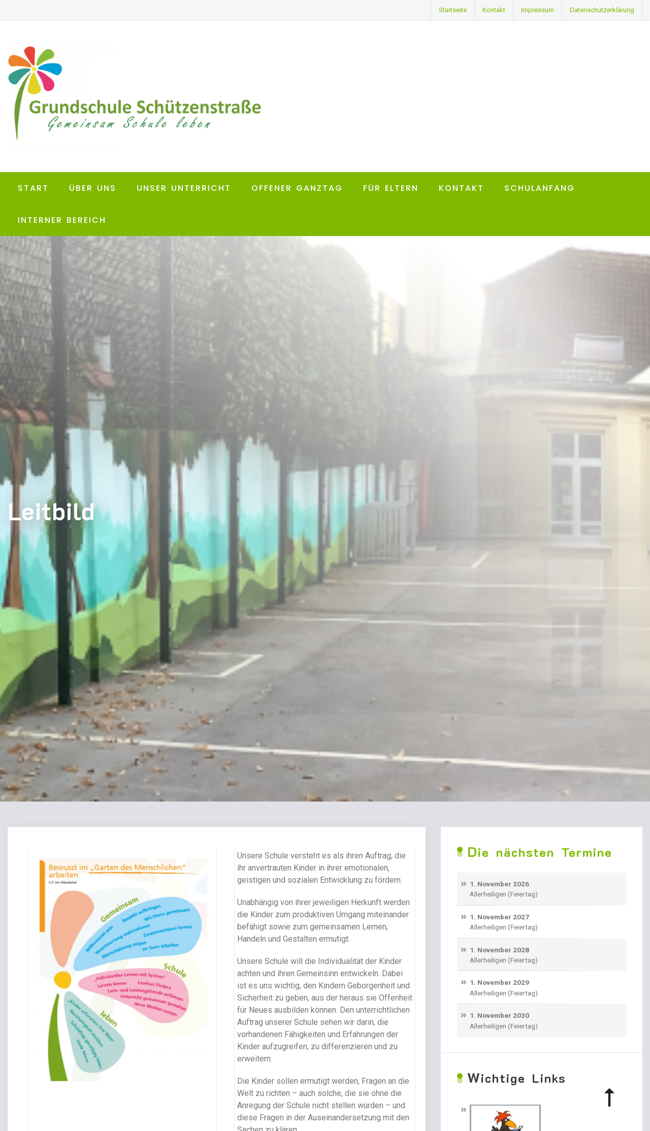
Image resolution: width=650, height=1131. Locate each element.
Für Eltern (390, 188)
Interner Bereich (62, 220)
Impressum (537, 10)
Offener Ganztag (297, 188)
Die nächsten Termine (539, 852)
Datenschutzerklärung (602, 10)
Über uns (92, 188)
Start (33, 188)
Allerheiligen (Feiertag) (504, 894)
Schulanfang (539, 188)
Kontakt (493, 10)
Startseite (453, 10)
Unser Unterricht (184, 188)
